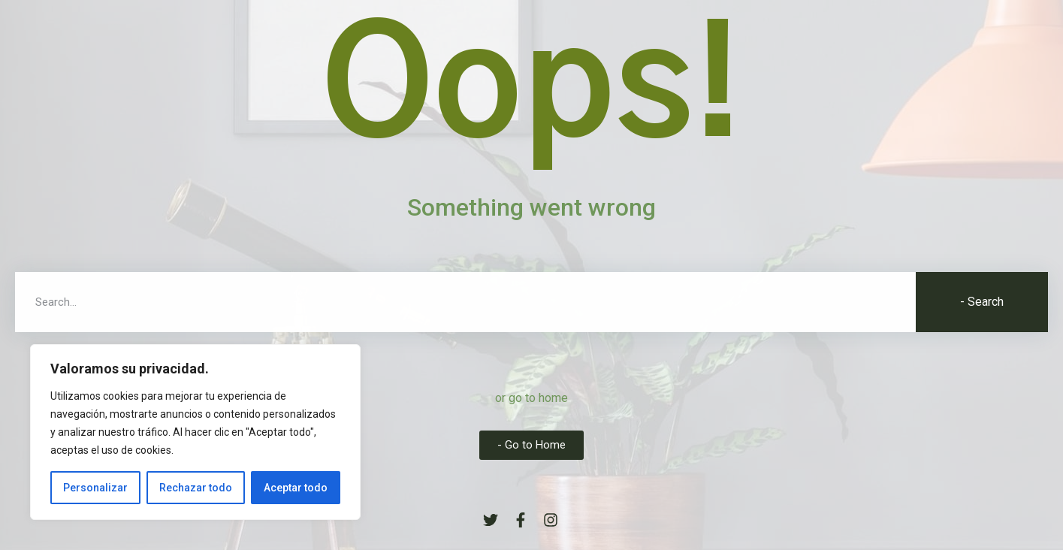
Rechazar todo (195, 488)
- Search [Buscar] (982, 302)
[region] (195, 432)
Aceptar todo (296, 488)
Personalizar (95, 488)
